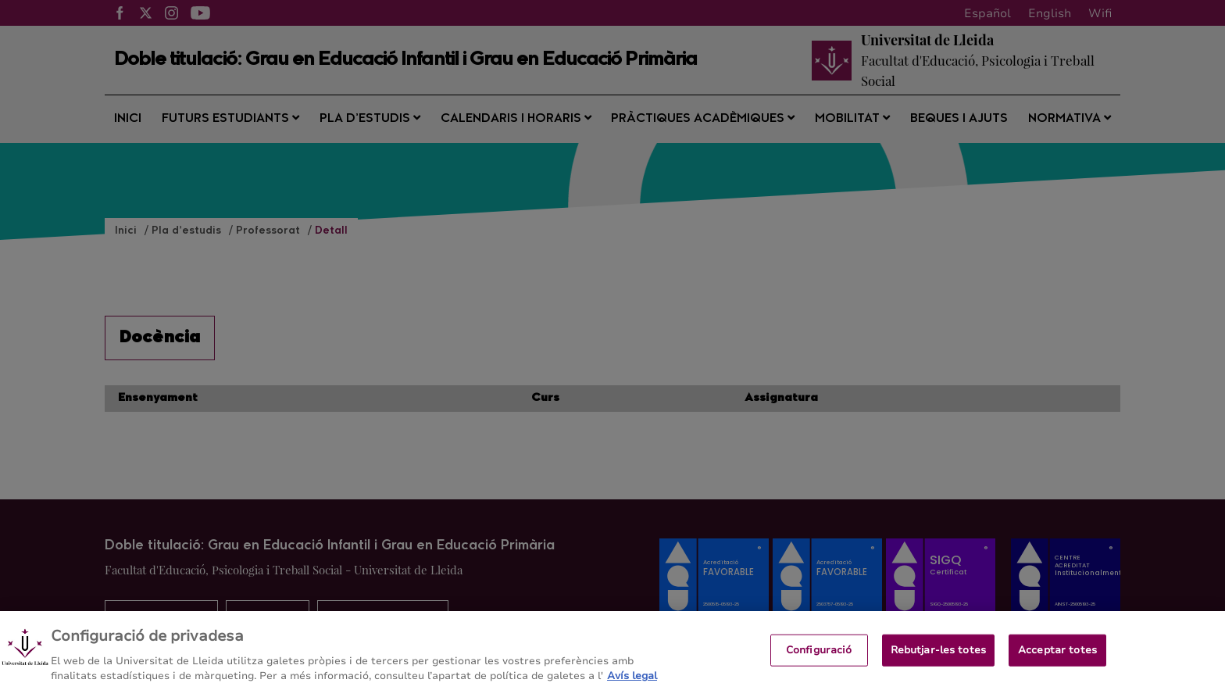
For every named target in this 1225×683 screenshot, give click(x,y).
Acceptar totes (1057, 663)
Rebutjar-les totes (938, 663)
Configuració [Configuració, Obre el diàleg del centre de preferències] (819, 663)
